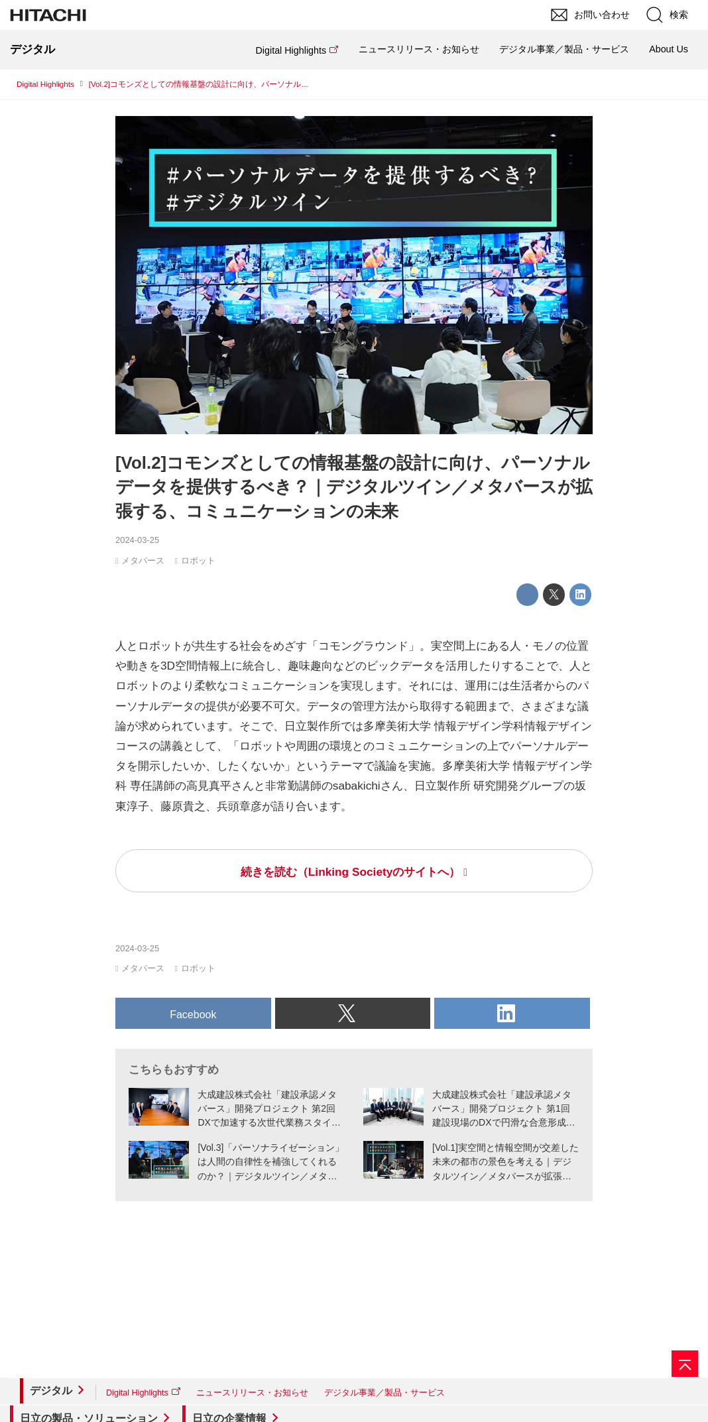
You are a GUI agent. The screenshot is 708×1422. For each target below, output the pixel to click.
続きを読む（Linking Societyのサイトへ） (350, 871)
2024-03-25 (137, 540)
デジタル (51, 1390)
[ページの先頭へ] (685, 1363)
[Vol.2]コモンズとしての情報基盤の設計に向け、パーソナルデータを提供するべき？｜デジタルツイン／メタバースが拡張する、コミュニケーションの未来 (354, 487)
